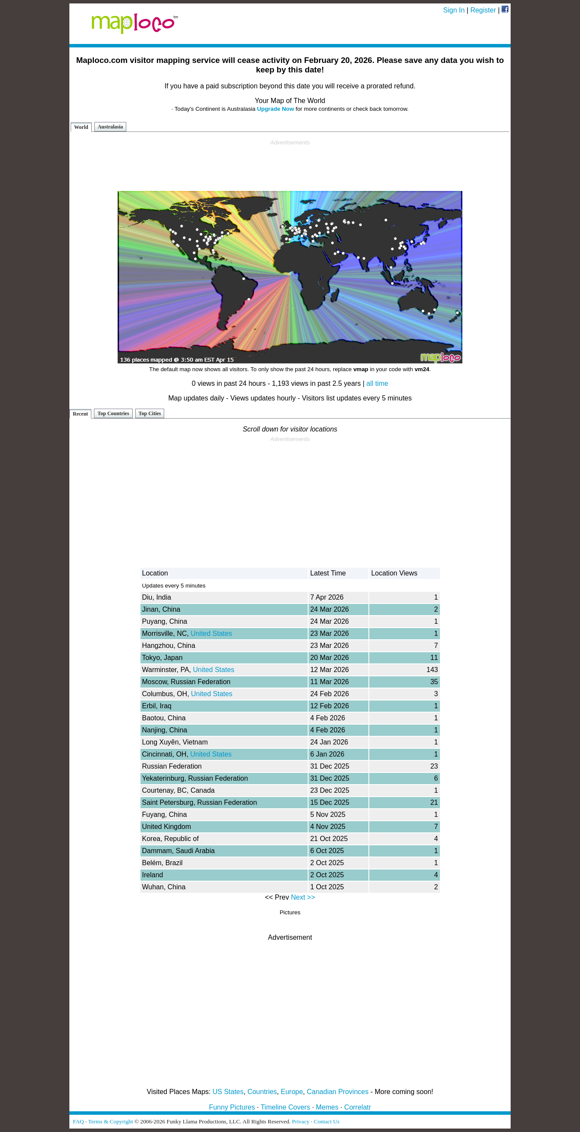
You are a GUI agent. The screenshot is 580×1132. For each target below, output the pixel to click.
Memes (327, 1107)
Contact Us (327, 1121)
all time (377, 383)
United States (211, 633)
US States (227, 1091)
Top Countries (113, 413)
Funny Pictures (232, 1107)
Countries (262, 1091)
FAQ (78, 1121)
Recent (80, 414)
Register (483, 10)
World (81, 127)
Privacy (301, 1121)
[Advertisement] (290, 165)
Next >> (303, 897)
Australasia (110, 127)
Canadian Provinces (337, 1091)
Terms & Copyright (110, 1121)
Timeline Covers (285, 1107)
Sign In (454, 10)
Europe (292, 1091)
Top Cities (150, 413)
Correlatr (357, 1107)
